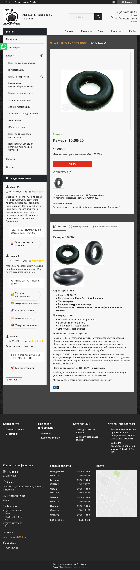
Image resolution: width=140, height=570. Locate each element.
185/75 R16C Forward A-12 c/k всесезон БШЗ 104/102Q (26, 231)
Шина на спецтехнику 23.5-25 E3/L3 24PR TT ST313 (26, 356)
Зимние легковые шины (20, 93)
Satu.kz (84, 564)
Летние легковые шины (20, 100)
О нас (100, 31)
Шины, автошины (63, 43)
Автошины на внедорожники (23, 113)
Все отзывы (13, 379)
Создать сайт (21, 2)
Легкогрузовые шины (19, 107)
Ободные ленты (16, 127)
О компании (12, 434)
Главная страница (15, 429)
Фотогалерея (13, 47)
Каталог (85, 31)
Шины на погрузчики (18, 76)
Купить (72, 164)
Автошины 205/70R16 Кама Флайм (25, 282)
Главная (69, 31)
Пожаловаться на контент (75, 567)
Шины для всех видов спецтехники (19, 135)
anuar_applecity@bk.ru (14, 537)
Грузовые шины (16, 70)
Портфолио (12, 39)
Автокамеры (80, 43)
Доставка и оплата (51, 437)
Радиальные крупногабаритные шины (21, 85)
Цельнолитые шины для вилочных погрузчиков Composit (20, 147)
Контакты (116, 31)
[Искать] (98, 16)
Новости (10, 159)
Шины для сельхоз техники (22, 63)
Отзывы (10, 167)
